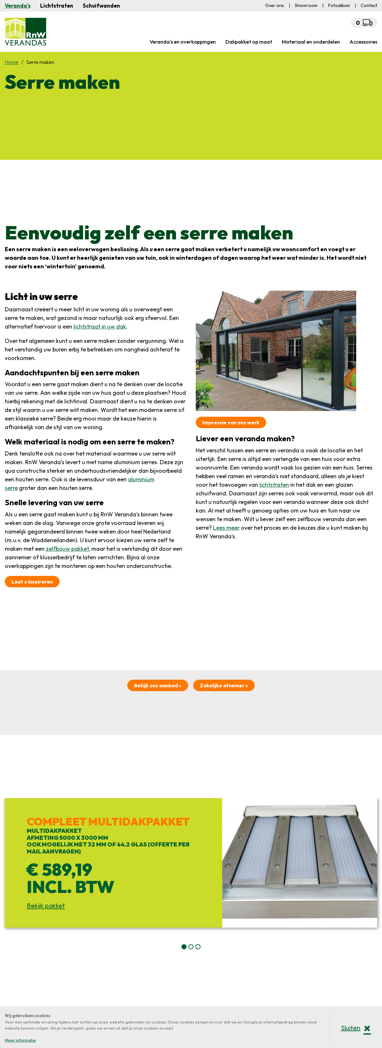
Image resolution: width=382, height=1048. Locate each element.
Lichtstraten (56, 5)
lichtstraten (274, 484)
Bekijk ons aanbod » (157, 685)
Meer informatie (20, 1040)
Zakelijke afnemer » (224, 685)
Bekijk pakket (46, 906)
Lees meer (226, 527)
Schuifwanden (101, 5)
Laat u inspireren (32, 581)
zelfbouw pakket (67, 548)
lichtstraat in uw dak (100, 326)
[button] (184, 946)
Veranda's (18, 5)
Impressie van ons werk (230, 422)
